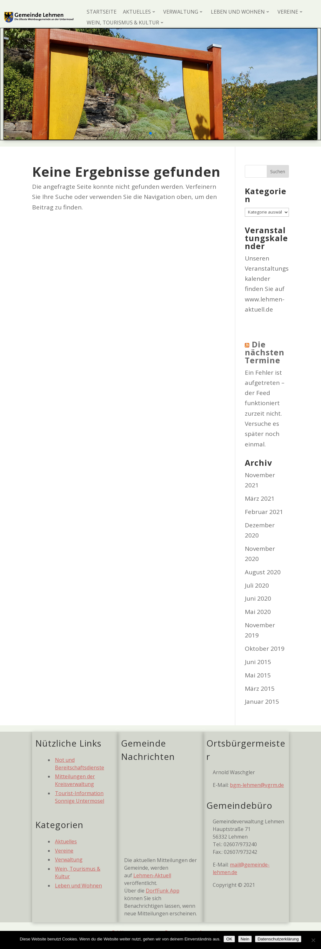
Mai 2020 (258, 612)
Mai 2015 (258, 675)
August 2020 (263, 572)
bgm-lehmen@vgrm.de (257, 784)
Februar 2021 (264, 512)
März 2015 (260, 688)
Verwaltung (69, 859)
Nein (245, 939)
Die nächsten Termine (264, 352)
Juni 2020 (258, 598)
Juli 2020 (257, 585)
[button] (150, 133)
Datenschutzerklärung (278, 939)
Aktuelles (66, 841)
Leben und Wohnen (78, 885)
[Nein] (313, 940)
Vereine (64, 850)
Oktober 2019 (264, 648)
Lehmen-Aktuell (152, 875)
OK (229, 939)
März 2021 (260, 498)
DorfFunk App (162, 890)
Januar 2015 (262, 701)
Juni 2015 (258, 662)
